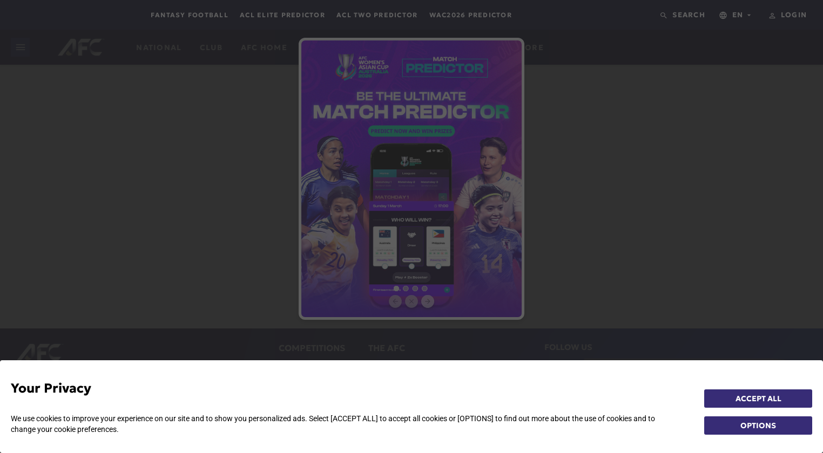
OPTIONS (758, 425)
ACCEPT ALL (758, 398)
